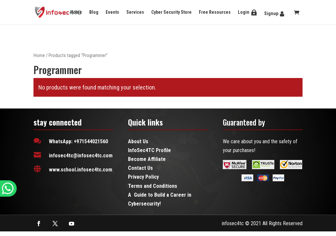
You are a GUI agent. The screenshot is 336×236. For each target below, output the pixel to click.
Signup (271, 13)
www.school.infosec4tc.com (80, 170)
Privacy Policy (143, 177)
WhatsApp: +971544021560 (78, 141)
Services (135, 12)
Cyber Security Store (171, 12)
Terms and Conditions (152, 186)
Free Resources (215, 12)
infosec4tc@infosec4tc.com (81, 155)
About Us (138, 141)
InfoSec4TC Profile (149, 150)
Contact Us (140, 168)
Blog (93, 12)
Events (112, 12)
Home (76, 12)
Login (243, 12)
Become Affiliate (147, 159)
